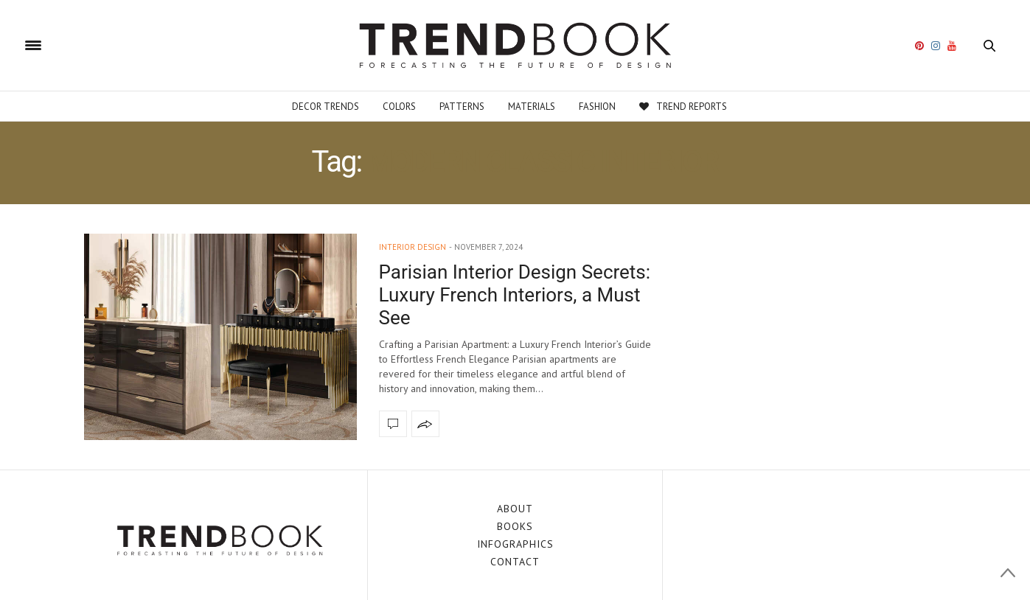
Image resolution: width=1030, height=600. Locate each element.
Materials (531, 106)
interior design (412, 247)
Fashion (597, 106)
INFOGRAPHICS (515, 544)
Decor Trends (325, 106)
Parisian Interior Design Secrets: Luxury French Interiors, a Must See (515, 295)
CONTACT (515, 561)
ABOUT (515, 508)
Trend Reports (683, 106)
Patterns (461, 106)
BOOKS (515, 526)
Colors (399, 106)
